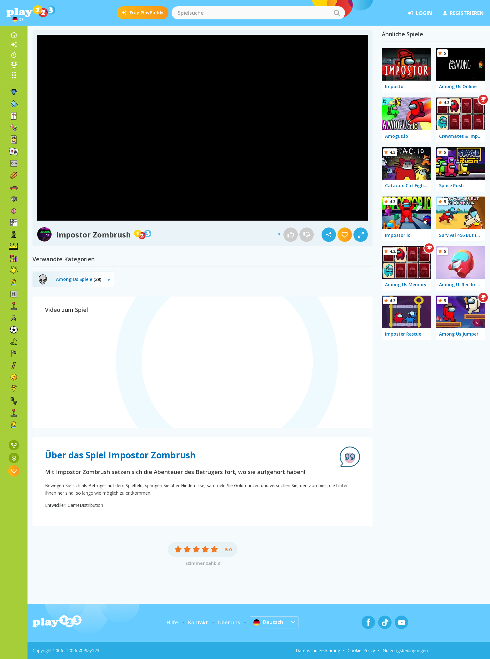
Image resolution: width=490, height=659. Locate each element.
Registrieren (463, 13)
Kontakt (198, 622)
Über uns (229, 622)
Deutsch (268, 622)
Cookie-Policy (361, 650)
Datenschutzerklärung (318, 650)
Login (420, 13)
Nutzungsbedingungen (405, 650)
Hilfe (172, 622)
